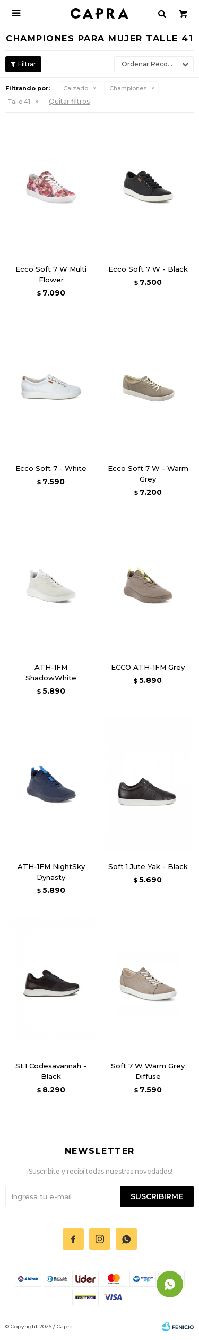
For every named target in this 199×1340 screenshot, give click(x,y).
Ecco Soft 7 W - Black (148, 269)
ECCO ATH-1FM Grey (148, 667)
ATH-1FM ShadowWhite (50, 672)
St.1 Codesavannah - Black (50, 1071)
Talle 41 (19, 101)
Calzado (75, 88)
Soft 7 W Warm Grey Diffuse (148, 1071)
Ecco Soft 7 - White (50, 468)
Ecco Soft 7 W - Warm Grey (148, 473)
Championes (127, 88)
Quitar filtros (69, 101)
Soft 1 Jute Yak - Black (148, 866)
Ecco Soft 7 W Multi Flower (50, 274)
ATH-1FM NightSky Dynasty (51, 871)
